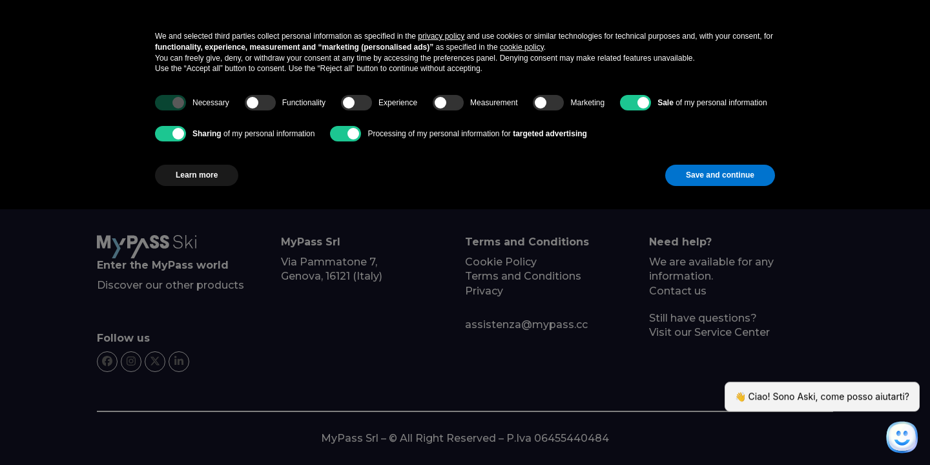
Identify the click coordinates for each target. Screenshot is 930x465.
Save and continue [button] (720, 175)
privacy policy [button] (441, 36)
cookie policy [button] (522, 47)
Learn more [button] (197, 175)
